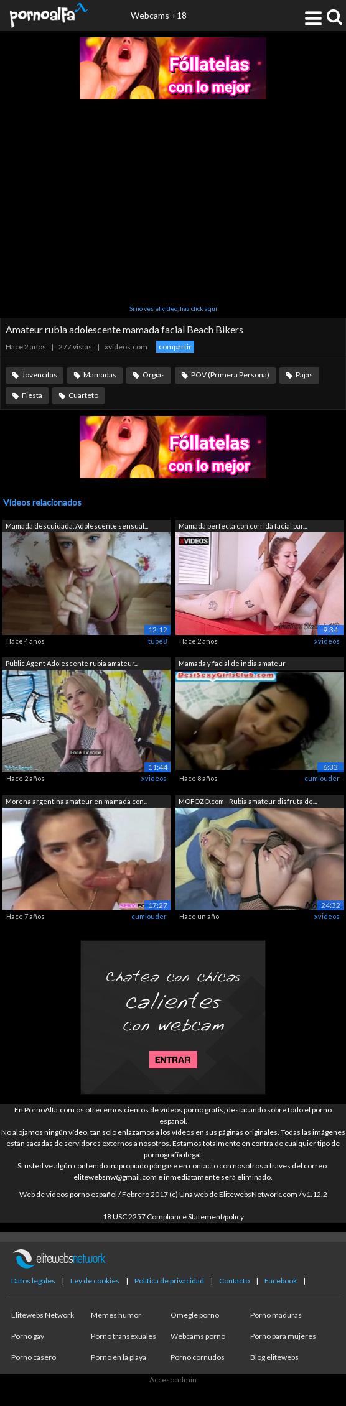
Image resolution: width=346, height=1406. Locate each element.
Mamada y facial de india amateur (232, 663)
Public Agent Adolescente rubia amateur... (72, 663)
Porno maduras (276, 1315)
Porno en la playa (118, 1357)
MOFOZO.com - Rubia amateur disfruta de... (248, 801)
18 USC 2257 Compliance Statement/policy (173, 1216)
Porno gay (27, 1336)
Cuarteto (83, 395)
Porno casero (33, 1357)
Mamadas (99, 374)
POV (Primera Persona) (230, 374)
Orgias (154, 374)
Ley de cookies (94, 1280)
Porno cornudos (198, 1357)
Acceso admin (173, 1379)
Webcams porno (198, 1336)
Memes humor (116, 1315)
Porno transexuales (123, 1336)
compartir (175, 346)
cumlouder (322, 778)
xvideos (327, 641)
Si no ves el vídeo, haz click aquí (173, 308)
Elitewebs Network (42, 1315)
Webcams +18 (159, 15)
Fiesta (32, 395)
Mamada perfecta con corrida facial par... (243, 526)
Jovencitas (39, 374)
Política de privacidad (169, 1280)
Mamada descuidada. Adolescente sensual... (77, 526)
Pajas (304, 374)
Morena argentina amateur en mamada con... (76, 801)
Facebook (280, 1280)
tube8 (157, 641)
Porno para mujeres (283, 1336)
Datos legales (33, 1280)
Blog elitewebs (274, 1357)
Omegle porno (195, 1315)
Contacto (234, 1280)
